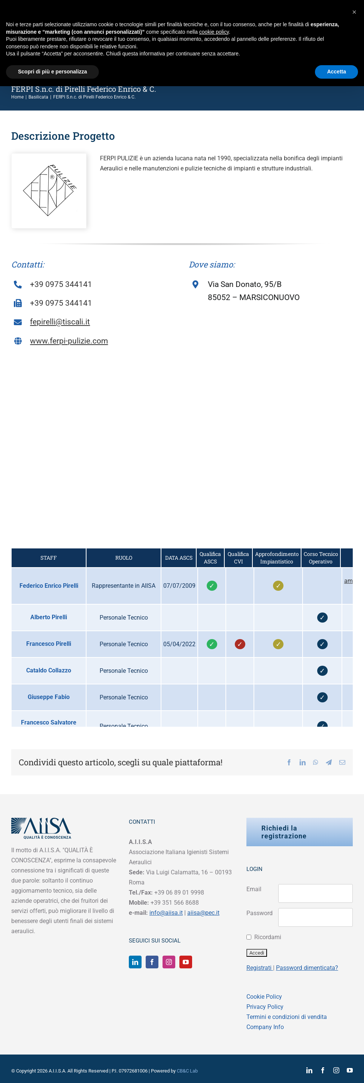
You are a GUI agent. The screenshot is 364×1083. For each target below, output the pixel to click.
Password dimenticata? (307, 967)
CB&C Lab (187, 1071)
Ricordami (267, 937)
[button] (354, 12)
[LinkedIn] (135, 962)
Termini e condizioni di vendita (286, 1016)
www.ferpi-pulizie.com (69, 340)
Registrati (259, 967)
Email (253, 889)
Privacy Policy (264, 1006)
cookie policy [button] (214, 32)
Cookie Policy (264, 996)
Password (259, 913)
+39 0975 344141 (61, 284)
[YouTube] (185, 962)
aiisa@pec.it (203, 912)
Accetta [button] (336, 72)
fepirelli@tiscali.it (60, 321)
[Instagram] (169, 962)
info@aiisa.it (166, 912)
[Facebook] (152, 962)
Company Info (265, 1027)
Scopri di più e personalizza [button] (52, 72)
